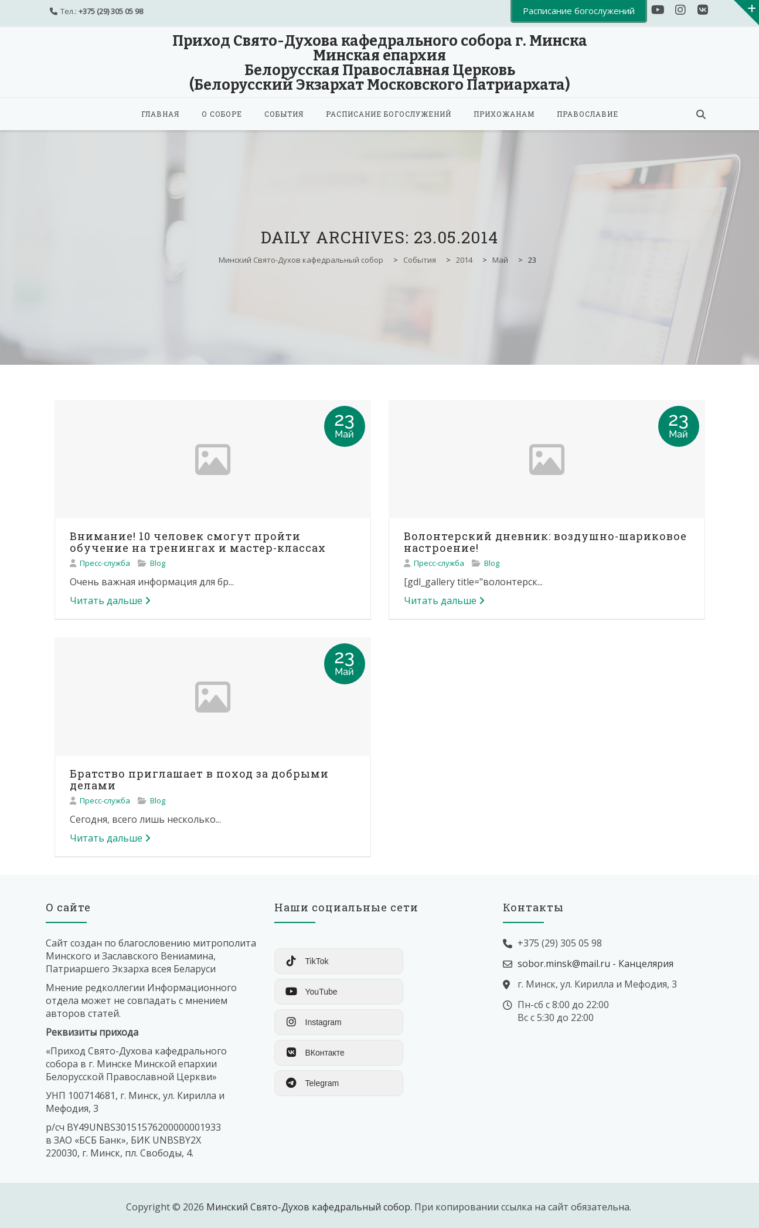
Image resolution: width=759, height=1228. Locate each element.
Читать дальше (110, 600)
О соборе (222, 113)
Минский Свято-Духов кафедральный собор (308, 1206)
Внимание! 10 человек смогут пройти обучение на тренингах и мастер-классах (198, 542)
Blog (157, 563)
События (284, 113)
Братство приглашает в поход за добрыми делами (199, 779)
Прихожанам (504, 113)
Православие (587, 113)
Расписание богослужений (388, 113)
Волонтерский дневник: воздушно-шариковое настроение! (545, 542)
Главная (160, 113)
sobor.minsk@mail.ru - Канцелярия (595, 963)
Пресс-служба (105, 563)
